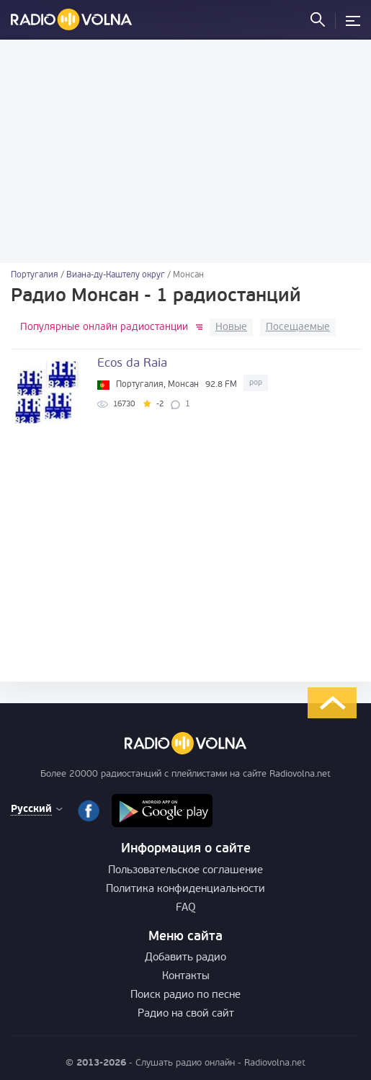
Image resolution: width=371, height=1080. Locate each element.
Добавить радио (185, 957)
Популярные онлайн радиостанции (104, 327)
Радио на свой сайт (186, 1014)
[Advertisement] (185, 151)
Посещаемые (298, 327)
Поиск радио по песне (185, 995)
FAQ (186, 908)
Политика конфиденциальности (185, 889)
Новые (231, 327)
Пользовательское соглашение (185, 870)
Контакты (186, 976)
